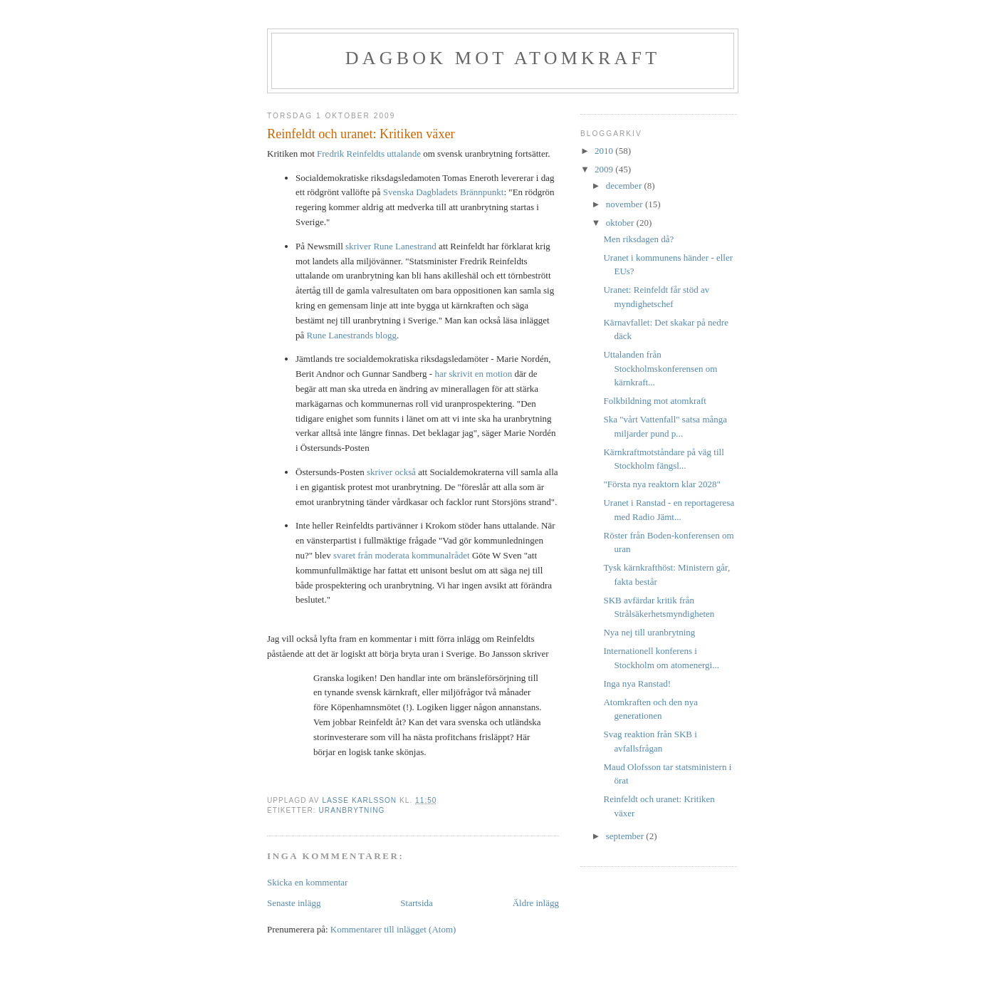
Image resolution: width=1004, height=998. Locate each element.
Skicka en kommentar (307, 882)
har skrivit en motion (473, 373)
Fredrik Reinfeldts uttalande (369, 153)
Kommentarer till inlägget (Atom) (393, 929)
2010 (605, 150)
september (626, 836)
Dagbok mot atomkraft (503, 58)
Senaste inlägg (293, 903)
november (625, 204)
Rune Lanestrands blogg (352, 335)
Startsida (416, 903)
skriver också (391, 472)
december (625, 185)
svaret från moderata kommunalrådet (401, 555)
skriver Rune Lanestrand (390, 246)
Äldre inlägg (536, 903)
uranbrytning (351, 810)
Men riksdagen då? (638, 239)
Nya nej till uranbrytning (649, 632)
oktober (621, 222)
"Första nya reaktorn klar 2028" (661, 484)
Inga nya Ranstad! (637, 683)
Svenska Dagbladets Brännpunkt (443, 192)
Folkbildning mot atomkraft (654, 400)
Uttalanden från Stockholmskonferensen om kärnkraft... (660, 368)
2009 (605, 169)
